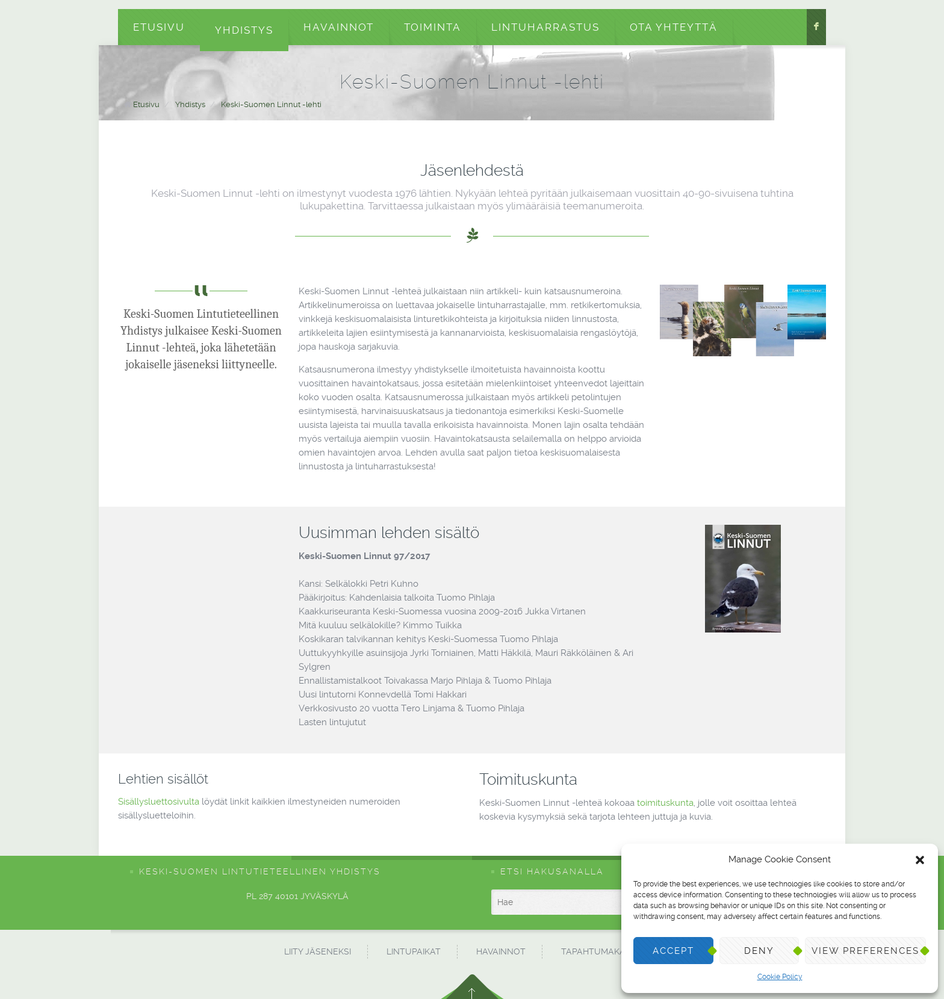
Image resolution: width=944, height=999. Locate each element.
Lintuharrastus (545, 27)
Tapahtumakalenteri (610, 951)
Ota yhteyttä (674, 27)
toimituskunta (665, 802)
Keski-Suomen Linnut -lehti (271, 104)
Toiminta (432, 27)
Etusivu (159, 27)
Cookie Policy (780, 977)
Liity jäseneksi (317, 951)
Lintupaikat (414, 951)
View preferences (865, 950)
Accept (673, 950)
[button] (920, 860)
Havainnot (338, 27)
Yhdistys (244, 30)
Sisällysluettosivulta (158, 801)
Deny (759, 950)
